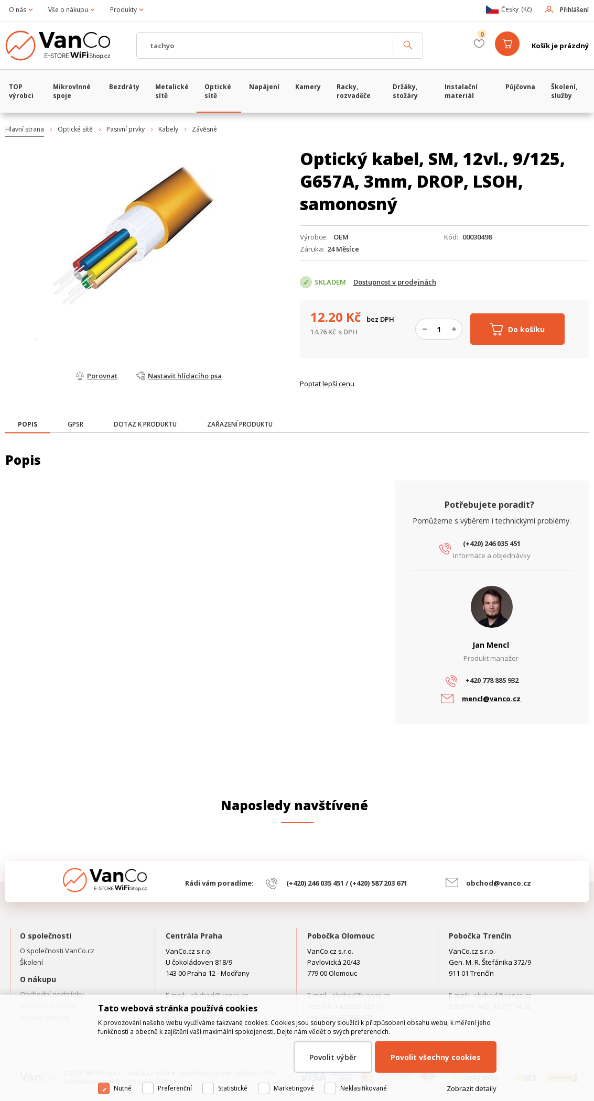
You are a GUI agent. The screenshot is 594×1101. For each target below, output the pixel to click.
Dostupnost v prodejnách (394, 282)
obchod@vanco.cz (498, 883)
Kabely (168, 129)
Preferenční (175, 1088)
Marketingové (294, 1088)
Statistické (232, 1088)
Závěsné (204, 129)
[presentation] (27, 424)
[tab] (27, 425)
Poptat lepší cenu (327, 383)
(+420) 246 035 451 (492, 543)
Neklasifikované (363, 1088)
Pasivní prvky (125, 129)
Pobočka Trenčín (480, 936)
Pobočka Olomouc (341, 936)
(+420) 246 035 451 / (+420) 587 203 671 (346, 883)
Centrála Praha (194, 936)
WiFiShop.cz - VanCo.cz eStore (65, 45)
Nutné (123, 1088)
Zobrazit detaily (471, 1088)
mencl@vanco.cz (492, 698)
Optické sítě (75, 129)
